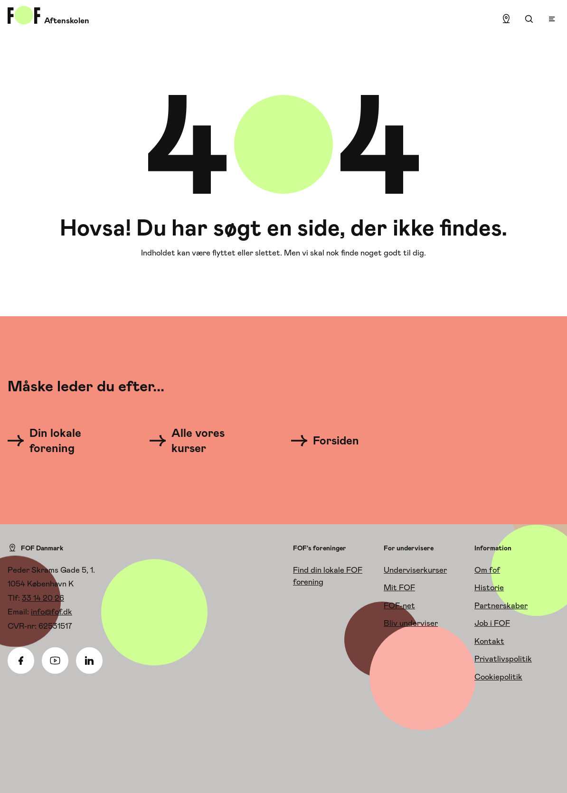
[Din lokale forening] (60, 440)
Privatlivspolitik (503, 658)
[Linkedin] (89, 660)
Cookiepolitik (498, 676)
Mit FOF (399, 587)
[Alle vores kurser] (202, 440)
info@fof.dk (51, 611)
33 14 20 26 (43, 598)
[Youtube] (55, 660)
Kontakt (489, 641)
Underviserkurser (415, 570)
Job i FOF (492, 623)
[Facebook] (21, 660)
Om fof (487, 570)
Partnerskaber (501, 605)
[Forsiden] (330, 440)
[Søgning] (529, 19)
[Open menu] (551, 19)
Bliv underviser (411, 623)
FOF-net (399, 605)
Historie (489, 587)
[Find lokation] (506, 19)
